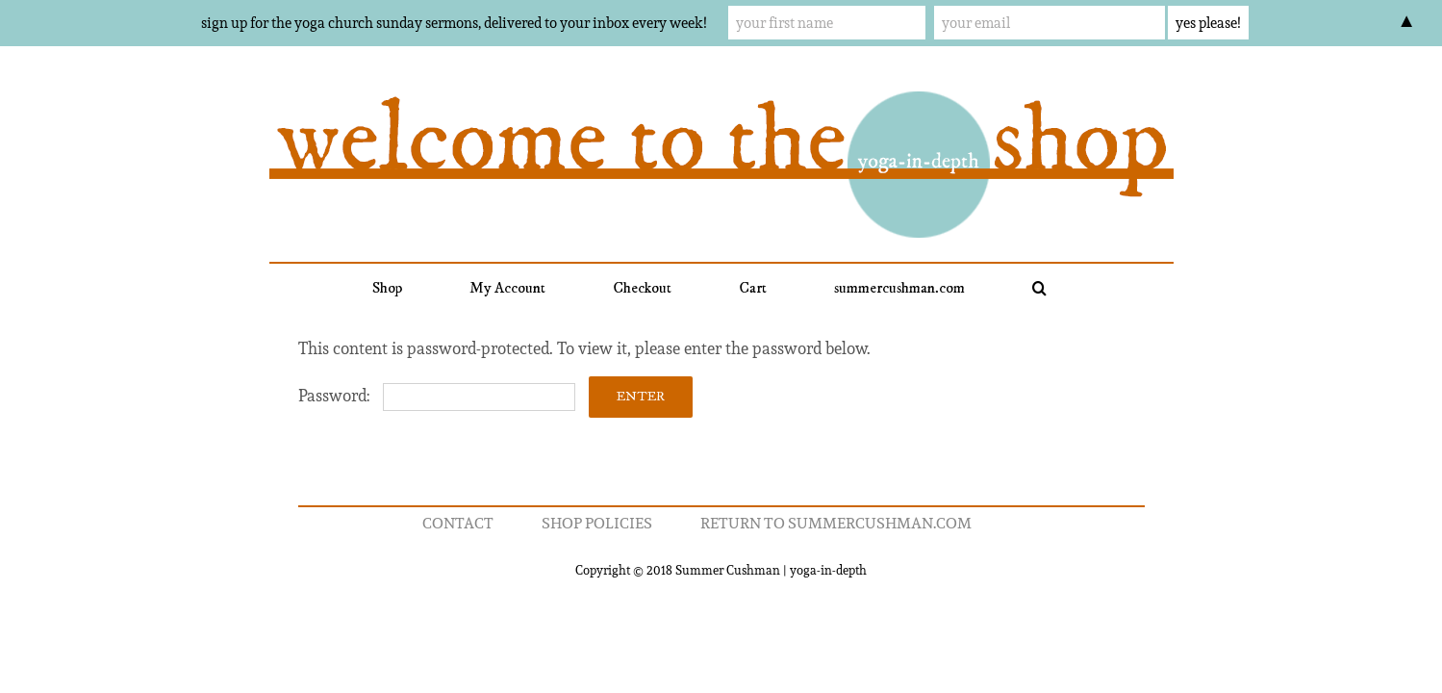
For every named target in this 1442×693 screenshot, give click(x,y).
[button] (991, 288)
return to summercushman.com (836, 523)
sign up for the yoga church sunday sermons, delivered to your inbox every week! (453, 23)
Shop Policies (597, 523)
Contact (457, 523)
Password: (436, 395)
